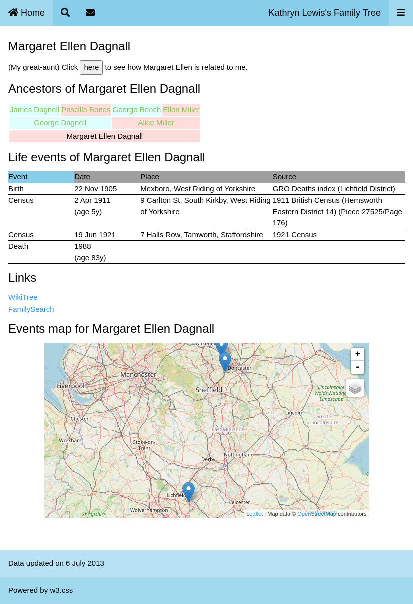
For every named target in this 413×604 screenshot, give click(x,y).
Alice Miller (156, 122)
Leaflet (254, 514)
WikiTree (23, 297)
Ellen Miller (181, 109)
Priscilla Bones (85, 109)
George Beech (137, 109)
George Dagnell (60, 122)
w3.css (61, 590)
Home (26, 13)
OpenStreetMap (316, 514)
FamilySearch (31, 309)
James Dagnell (34, 109)
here (91, 67)
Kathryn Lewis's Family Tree (324, 13)
